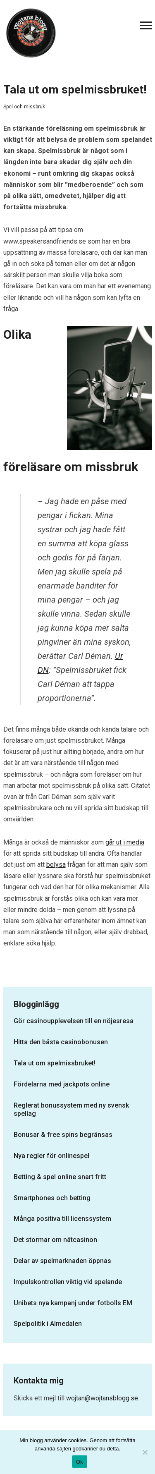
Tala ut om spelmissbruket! (54, 1063)
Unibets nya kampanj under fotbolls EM (73, 1303)
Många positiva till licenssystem (62, 1219)
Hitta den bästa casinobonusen (61, 1042)
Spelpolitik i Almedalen (48, 1324)
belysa (56, 865)
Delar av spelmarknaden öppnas (62, 1261)
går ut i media (124, 842)
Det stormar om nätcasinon (55, 1240)
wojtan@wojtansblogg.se (102, 1398)
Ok (79, 1462)
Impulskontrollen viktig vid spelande (68, 1282)
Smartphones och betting (52, 1198)
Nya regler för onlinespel (51, 1156)
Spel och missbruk (24, 107)
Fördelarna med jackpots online (62, 1084)
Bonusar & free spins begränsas (63, 1135)
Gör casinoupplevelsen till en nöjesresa (74, 1021)
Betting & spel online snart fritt (60, 1177)
